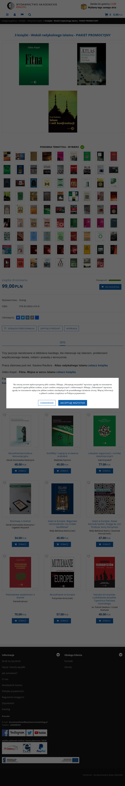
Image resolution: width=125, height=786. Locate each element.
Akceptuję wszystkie (72, 402)
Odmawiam (47, 402)
